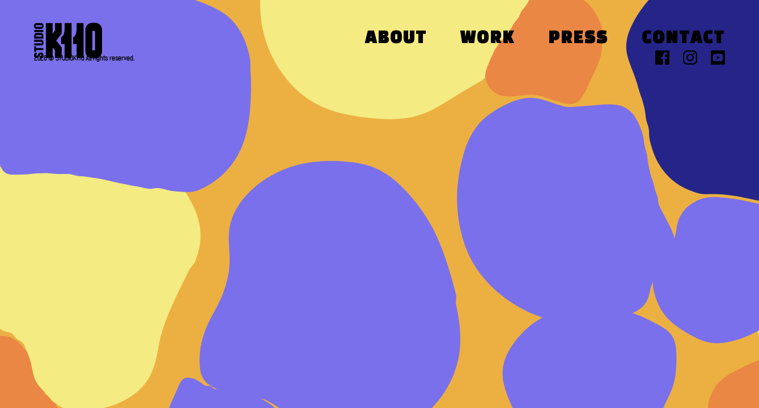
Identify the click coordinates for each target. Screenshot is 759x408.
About (396, 38)
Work (487, 38)
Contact (683, 38)
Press (578, 38)
